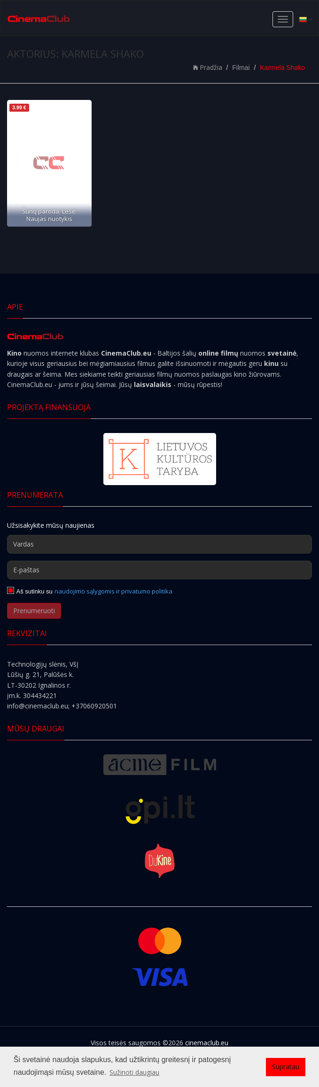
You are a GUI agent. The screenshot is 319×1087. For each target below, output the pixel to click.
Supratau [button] (285, 1066)
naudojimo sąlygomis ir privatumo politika (113, 591)
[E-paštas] (159, 570)
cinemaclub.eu (206, 1042)
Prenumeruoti (34, 610)
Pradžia (207, 67)
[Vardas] (159, 544)
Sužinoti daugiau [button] (134, 1072)
